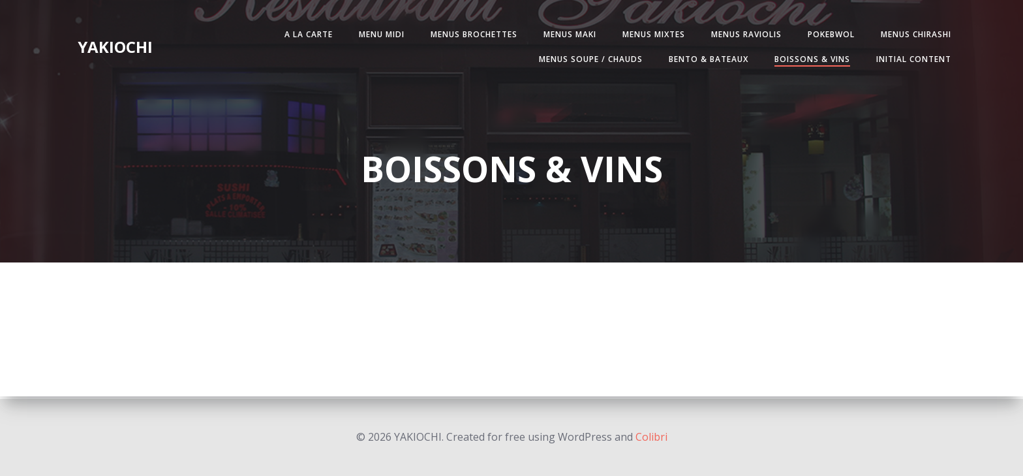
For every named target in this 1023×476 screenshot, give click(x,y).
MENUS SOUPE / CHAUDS (588, 59)
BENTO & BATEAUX (706, 59)
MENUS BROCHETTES (471, 34)
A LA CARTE (306, 34)
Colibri (651, 437)
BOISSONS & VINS (809, 59)
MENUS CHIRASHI (913, 34)
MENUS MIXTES (651, 34)
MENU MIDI (379, 34)
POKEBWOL (828, 34)
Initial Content (911, 59)
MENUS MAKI (567, 34)
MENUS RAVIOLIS (744, 34)
